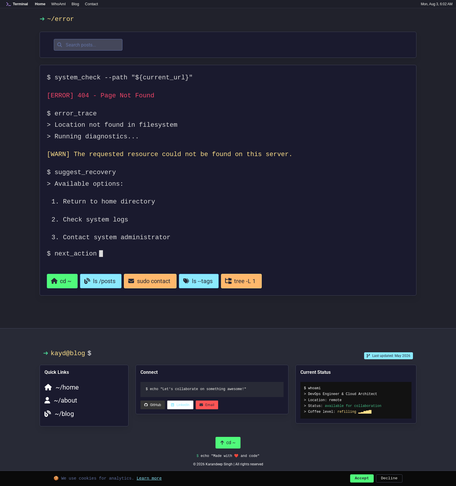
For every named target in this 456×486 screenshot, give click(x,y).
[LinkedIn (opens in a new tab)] (152, 405)
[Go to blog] (101, 281)
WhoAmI (58, 4)
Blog (75, 4)
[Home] (17, 4)
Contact (91, 4)
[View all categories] (241, 281)
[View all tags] (199, 281)
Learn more (149, 477)
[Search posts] (88, 45)
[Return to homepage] (62, 281)
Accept (362, 477)
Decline (389, 477)
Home (40, 4)
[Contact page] (150, 281)
